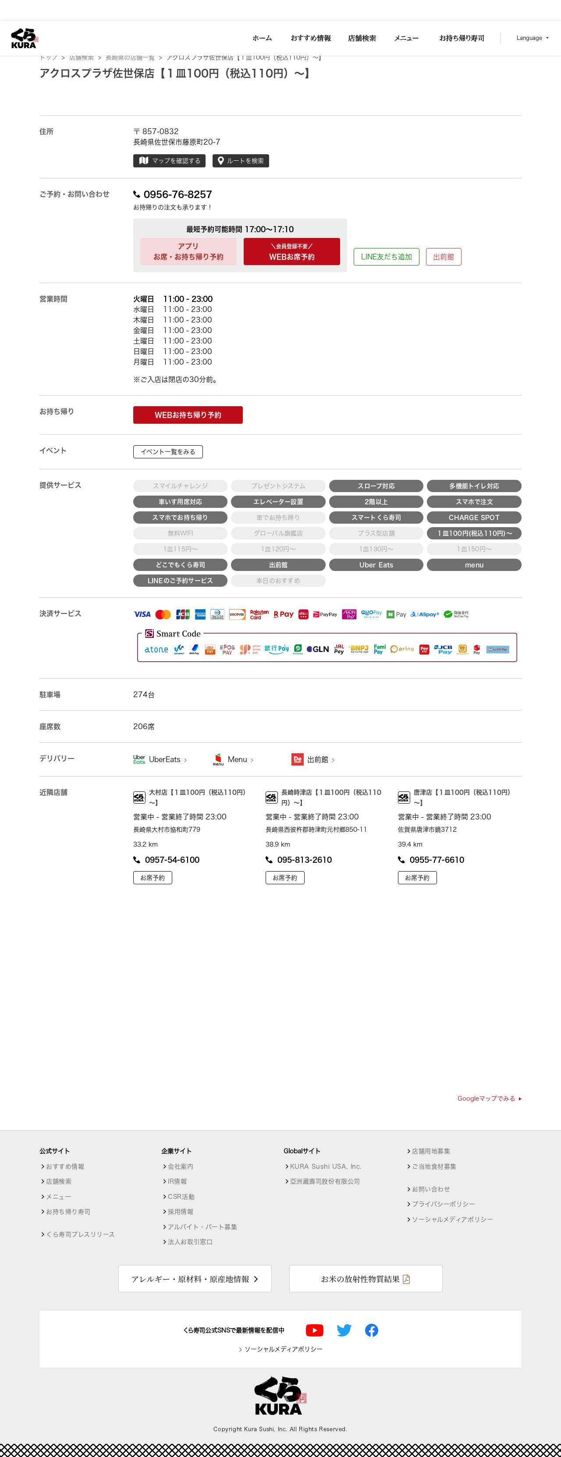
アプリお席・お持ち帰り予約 (188, 251)
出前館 (443, 256)
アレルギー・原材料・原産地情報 (190, 1278)
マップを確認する (169, 161)
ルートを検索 (241, 160)
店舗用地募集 (431, 1151)
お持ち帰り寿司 (68, 1212)
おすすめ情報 (65, 1166)
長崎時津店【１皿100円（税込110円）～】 (323, 797)
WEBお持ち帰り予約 (188, 414)
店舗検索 (85, 57)
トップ (52, 57)
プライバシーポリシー (444, 1204)
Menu (240, 759)
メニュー (58, 1197)
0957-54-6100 (166, 859)
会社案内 (180, 1166)
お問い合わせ (431, 1189)
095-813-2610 (299, 859)
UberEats (168, 759)
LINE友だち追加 (386, 256)
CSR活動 (181, 1197)
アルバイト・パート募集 (202, 1227)
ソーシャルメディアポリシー (452, 1219)
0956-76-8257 (172, 194)
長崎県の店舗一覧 (134, 57)
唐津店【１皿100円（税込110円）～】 (456, 797)
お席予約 (152, 878)
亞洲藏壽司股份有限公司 (325, 1181)
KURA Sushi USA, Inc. (326, 1166)
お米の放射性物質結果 (360, 1278)
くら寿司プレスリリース (80, 1234)
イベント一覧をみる (168, 452)
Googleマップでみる (490, 1098)
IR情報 (177, 1181)
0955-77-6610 (431, 859)
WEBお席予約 (292, 250)
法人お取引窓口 (190, 1242)
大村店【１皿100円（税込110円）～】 (191, 797)
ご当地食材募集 (434, 1166)
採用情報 (180, 1212)
